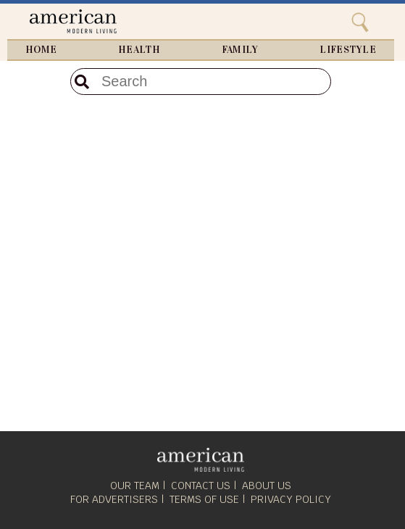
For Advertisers (114, 499)
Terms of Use (204, 499)
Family (240, 50)
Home (41, 50)
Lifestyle (348, 50)
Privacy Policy (291, 499)
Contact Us (200, 485)
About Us (266, 485)
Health (139, 50)
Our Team (134, 485)
